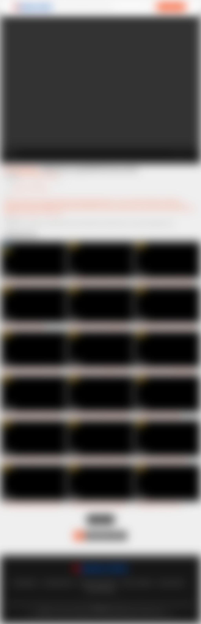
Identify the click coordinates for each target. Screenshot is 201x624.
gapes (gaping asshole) (94, 200)
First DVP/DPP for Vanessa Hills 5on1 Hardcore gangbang (104, 281)
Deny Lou (52, 175)
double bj (157, 204)
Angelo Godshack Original (31, 188)
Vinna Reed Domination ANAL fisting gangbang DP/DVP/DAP (106, 504)
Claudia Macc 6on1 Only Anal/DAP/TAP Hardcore (100, 370)
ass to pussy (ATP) (16, 204)
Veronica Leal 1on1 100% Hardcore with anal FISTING (36, 460)
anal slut (136, 200)
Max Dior (36, 175)
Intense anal (91, 208)
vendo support (171, 583)
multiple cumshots (128, 208)
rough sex (33, 212)
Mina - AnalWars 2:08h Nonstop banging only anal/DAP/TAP (39, 415)
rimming (9, 212)
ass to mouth (169, 200)
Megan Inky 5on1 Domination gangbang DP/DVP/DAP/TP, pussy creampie (114, 326)
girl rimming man (27, 208)
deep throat (124, 204)
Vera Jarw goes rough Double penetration (162, 460)
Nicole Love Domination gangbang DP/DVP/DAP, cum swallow (107, 415)
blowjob (108, 204)
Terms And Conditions (97, 583)
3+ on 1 (116, 200)
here (45, 611)
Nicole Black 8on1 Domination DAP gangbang (165, 281)
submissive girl (51, 212)
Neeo (23, 175)
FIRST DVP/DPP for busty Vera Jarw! (159, 504)
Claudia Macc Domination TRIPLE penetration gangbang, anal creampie (112, 460)
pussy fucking (185, 208)
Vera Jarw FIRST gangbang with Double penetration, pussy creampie (44, 504)
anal (126, 200)
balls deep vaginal (89, 204)
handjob (46, 208)
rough (21, 212)
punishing (149, 208)
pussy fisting (166, 208)
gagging (9, 208)
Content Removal (100, 590)
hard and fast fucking (67, 208)
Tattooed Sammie (21, 169)
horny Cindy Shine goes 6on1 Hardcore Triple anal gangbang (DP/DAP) (45, 281)
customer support (57, 583)
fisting (73, 200)
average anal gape (42, 204)
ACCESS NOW (171, 7)
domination (141, 204)
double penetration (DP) (20, 200)
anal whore (150, 200)
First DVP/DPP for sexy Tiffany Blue (159, 415)
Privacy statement (137, 583)
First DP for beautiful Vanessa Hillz (24, 326)
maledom (107, 208)
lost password (24, 583)
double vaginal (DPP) (53, 200)
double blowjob (175, 204)
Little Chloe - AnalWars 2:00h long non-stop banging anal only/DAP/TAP (46, 370)
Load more (100, 519)
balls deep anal (66, 204)
